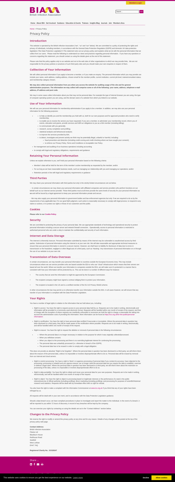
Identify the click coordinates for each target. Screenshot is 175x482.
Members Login (135, 3)
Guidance (60, 23)
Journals (104, 23)
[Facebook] (34, 465)
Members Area (118, 23)
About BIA (41, 23)
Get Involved (51, 23)
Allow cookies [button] (161, 478)
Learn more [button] (78, 478)
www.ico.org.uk (96, 388)
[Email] (38, 465)
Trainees (85, 23)
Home (33, 23)
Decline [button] (146, 478)
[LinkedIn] (31, 465)
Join (110, 23)
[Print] (42, 465)
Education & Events (73, 23)
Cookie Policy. (50, 214)
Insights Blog (95, 23)
